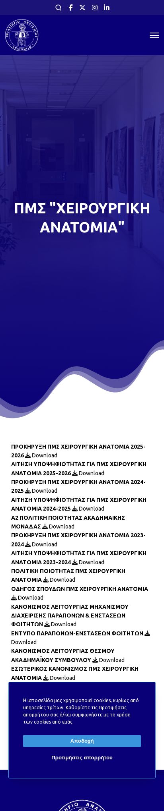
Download (41, 455)
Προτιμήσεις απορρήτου (82, 758)
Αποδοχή (82, 741)
